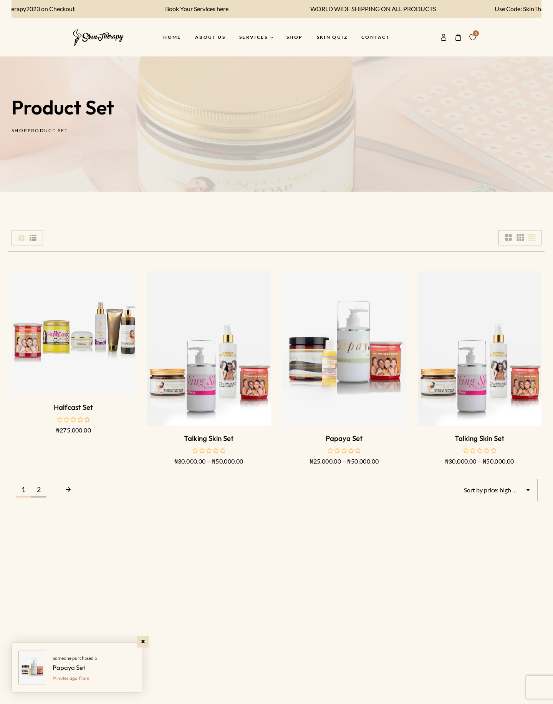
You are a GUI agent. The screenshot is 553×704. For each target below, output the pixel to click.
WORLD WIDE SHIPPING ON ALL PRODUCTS (367, 8)
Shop (20, 130)
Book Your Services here (191, 8)
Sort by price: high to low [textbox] (496, 490)
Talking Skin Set (208, 438)
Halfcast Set (73, 407)
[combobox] (497, 490)
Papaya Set (344, 438)
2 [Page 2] (39, 489)
